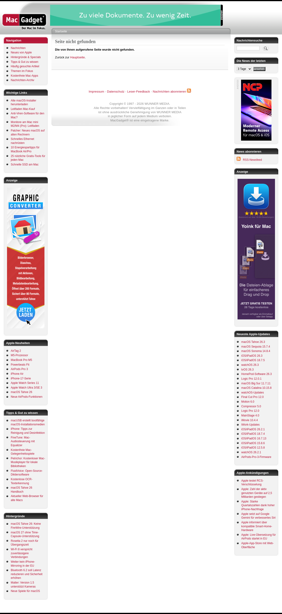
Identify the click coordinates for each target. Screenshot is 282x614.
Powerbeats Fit (20, 364)
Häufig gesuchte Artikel (25, 66)
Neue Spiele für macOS (25, 591)
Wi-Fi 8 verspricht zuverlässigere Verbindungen (21, 553)
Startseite (61, 31)
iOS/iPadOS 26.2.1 (253, 429)
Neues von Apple (21, 52)
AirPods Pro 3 (19, 369)
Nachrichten (18, 48)
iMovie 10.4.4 (249, 420)
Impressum (96, 91)
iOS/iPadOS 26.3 (251, 355)
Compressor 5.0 (251, 406)
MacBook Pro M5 (21, 360)
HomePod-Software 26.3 (256, 374)
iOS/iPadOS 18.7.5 (253, 360)
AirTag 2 (16, 350)
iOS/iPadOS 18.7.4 (253, 433)
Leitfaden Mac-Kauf (23, 109)
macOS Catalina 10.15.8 (256, 387)
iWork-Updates (250, 424)
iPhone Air (17, 373)
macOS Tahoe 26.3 (253, 342)
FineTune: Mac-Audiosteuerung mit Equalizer (23, 441)
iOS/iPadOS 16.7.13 (253, 438)
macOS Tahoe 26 (21, 392)
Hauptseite (77, 57)
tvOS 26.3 (247, 369)
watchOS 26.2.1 (251, 452)
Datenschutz (115, 91)
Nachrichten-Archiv (22, 80)
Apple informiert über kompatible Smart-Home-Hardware (256, 526)
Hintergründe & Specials (26, 57)
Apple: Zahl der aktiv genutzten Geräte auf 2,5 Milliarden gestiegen (256, 492)
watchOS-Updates (252, 392)
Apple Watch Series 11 (25, 383)
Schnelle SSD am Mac (25, 164)
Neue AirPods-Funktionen (26, 396)
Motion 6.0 (247, 401)
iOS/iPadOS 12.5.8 (253, 447)
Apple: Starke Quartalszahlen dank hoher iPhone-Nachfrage (258, 505)
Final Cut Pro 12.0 (252, 397)
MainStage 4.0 (250, 415)
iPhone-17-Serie (21, 378)
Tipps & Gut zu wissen (24, 62)
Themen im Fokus (22, 71)
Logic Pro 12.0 (250, 410)
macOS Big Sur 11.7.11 (256, 383)
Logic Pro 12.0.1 (251, 378)
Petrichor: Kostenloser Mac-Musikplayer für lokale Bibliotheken (28, 462)
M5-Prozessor (19, 355)
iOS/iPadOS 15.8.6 (253, 443)
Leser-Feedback (138, 91)
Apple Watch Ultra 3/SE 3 (26, 387)
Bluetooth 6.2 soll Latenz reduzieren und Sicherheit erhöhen (26, 574)
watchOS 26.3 (250, 365)
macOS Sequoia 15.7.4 (255, 346)
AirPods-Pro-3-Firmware (256, 457)
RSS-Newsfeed (252, 159)
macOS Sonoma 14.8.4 (255, 351)
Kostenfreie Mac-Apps (24, 75)
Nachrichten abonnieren (169, 91)
